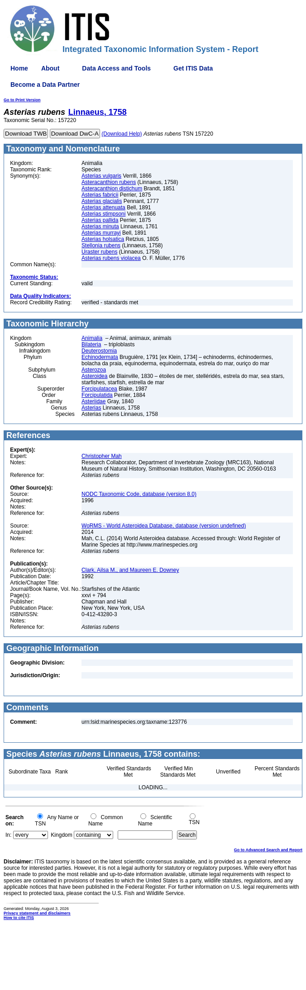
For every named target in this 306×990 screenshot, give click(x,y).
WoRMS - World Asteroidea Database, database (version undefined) (163, 526)
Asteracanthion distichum (111, 188)
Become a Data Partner (45, 84)
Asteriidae (93, 401)
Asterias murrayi (101, 233)
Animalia (91, 338)
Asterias (91, 408)
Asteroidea (94, 376)
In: (8, 835)
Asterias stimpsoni (103, 214)
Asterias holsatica (102, 239)
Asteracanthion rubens (108, 182)
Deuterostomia (99, 351)
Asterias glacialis (101, 201)
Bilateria (91, 344)
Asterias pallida (99, 220)
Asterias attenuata (103, 207)
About (50, 68)
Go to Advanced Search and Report (268, 850)
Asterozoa (93, 370)
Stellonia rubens (100, 245)
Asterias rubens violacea (111, 258)
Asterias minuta (100, 226)
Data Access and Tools (116, 68)
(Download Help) (121, 134)
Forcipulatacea (99, 389)
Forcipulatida (97, 395)
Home (19, 68)
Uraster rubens (99, 252)
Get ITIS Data (193, 68)
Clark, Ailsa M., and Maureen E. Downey (130, 570)
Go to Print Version (22, 100)
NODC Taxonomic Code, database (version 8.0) (138, 494)
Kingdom (61, 835)
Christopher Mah (101, 456)
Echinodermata (99, 357)
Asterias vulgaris (101, 176)
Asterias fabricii (99, 195)
